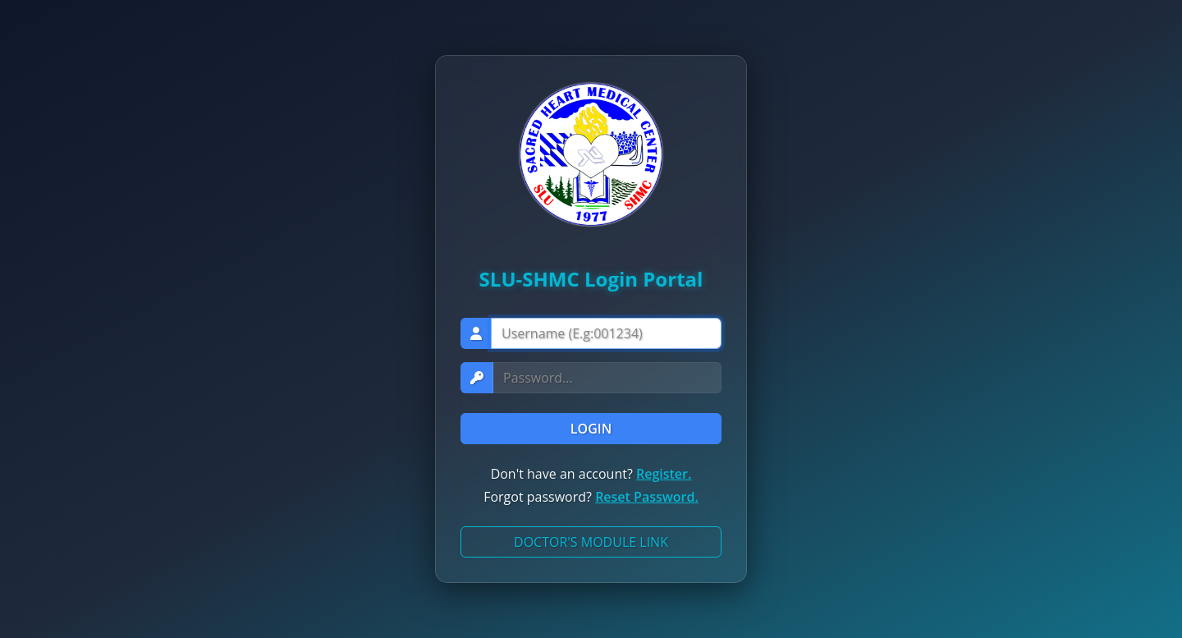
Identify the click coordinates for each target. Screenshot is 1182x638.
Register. (663, 474)
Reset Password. (647, 497)
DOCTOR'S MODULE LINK (591, 542)
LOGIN (591, 429)
